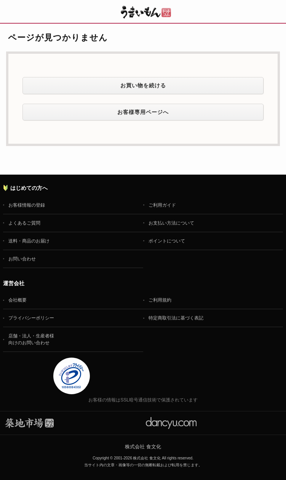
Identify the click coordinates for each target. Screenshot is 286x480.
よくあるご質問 (24, 223)
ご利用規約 (160, 300)
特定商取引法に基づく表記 (176, 318)
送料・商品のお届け (29, 241)
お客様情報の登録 (26, 205)
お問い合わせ (22, 259)
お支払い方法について (171, 223)
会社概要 (17, 300)
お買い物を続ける (143, 85)
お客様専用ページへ (143, 112)
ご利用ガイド (162, 205)
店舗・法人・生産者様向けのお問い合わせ (31, 339)
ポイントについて (167, 241)
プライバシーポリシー (31, 318)
